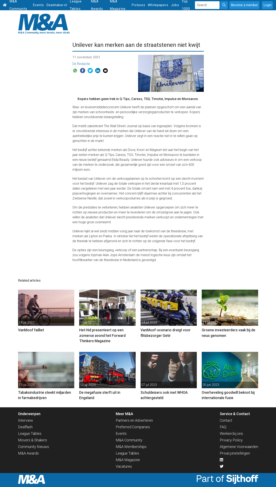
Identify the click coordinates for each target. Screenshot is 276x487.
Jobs (175, 5)
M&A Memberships (131, 446)
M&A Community (129, 440)
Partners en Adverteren (134, 420)
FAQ (223, 427)
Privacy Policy (231, 440)
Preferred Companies (133, 427)
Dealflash (25, 427)
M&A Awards (28, 453)
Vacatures (124, 466)
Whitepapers (158, 5)
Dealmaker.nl (56, 5)
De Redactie (81, 64)
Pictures (138, 5)
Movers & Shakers (32, 440)
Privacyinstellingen (235, 453)
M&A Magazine (128, 460)
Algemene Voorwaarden (239, 446)
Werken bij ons (231, 433)
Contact (226, 420)
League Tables (29, 433)
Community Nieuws (33, 446)
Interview (25, 420)
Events (38, 5)
